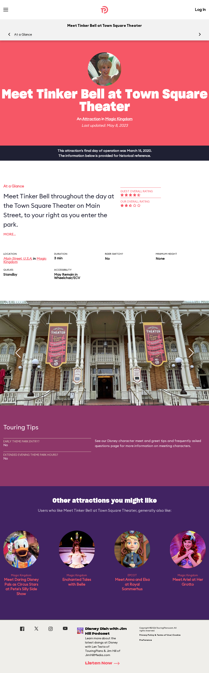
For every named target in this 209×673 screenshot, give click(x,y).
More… (9, 234)
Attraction (91, 118)
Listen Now (103, 663)
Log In (200, 9)
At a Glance (23, 34)
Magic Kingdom (119, 118)
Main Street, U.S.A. (17, 258)
